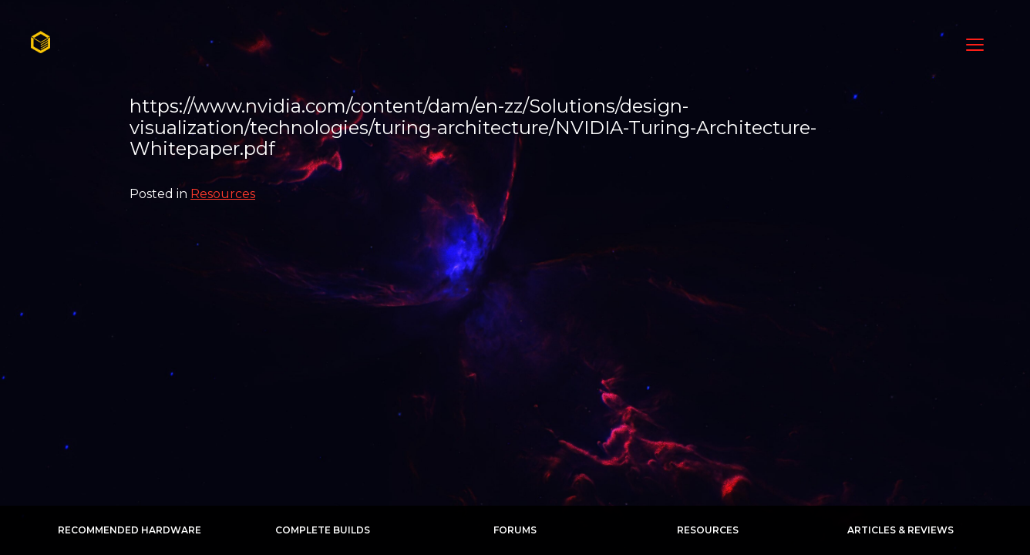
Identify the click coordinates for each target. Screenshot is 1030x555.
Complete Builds (322, 530)
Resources (222, 194)
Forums (515, 530)
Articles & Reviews (900, 530)
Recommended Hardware (129, 530)
